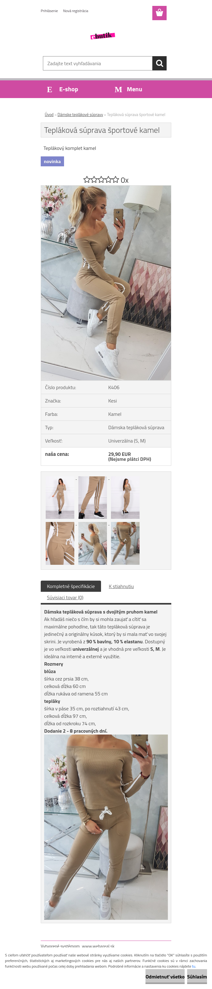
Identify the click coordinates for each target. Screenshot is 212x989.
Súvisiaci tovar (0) (65, 597)
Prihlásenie (49, 11)
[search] (159, 63)
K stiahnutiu (121, 586)
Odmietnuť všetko (165, 976)
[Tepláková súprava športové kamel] (106, 188)
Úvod (49, 114)
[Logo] (102, 36)
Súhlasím (197, 976)
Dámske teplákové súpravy (80, 114)
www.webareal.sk (98, 946)
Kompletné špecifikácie (71, 586)
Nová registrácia (75, 11)
